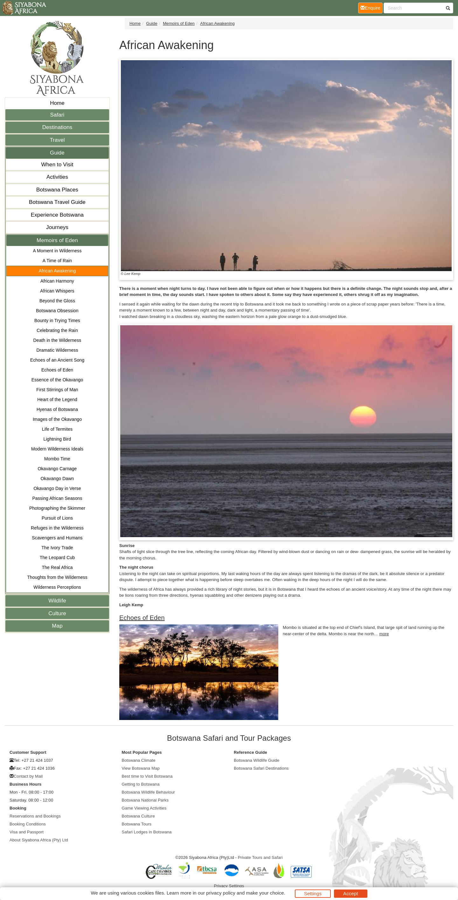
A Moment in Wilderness (57, 250)
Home (57, 103)
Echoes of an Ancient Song (57, 360)
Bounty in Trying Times (57, 320)
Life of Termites (57, 429)
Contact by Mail (28, 776)
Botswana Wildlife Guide (256, 760)
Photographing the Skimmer (57, 508)
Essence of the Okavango (57, 379)
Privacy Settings (229, 885)
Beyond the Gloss (57, 300)
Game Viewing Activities (144, 808)
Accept (350, 893)
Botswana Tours (137, 824)
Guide (57, 153)
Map (57, 626)
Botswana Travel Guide (57, 202)
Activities (57, 177)
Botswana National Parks (145, 800)
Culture (57, 613)
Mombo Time (57, 458)
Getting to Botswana (141, 784)
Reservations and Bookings (35, 816)
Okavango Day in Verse (57, 488)
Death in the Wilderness (57, 340)
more (384, 633)
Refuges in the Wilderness (57, 527)
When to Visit (57, 165)
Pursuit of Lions (57, 518)
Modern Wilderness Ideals (57, 448)
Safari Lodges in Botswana (147, 832)
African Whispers (57, 290)
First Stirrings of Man (57, 389)
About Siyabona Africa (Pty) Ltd (39, 840)
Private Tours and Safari (260, 857)
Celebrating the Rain (57, 330)
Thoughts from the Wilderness (57, 577)
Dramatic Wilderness (57, 350)
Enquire (371, 7)
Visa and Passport (27, 832)
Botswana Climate (139, 760)
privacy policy (220, 893)
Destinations (57, 127)
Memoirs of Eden (57, 240)
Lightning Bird (57, 439)
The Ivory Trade (57, 547)
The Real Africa (57, 567)
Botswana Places (57, 190)
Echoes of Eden (57, 369)
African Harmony (57, 281)
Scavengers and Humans (57, 537)
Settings (313, 893)
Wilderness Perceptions (57, 587)
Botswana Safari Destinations (261, 768)
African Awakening (57, 270)
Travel (57, 140)
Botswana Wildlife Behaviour (148, 792)
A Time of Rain (57, 260)
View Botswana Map (141, 768)
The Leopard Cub (57, 557)
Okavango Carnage (57, 468)
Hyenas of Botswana (57, 409)
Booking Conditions (28, 824)
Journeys (57, 227)
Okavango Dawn (57, 478)
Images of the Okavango (57, 419)
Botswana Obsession (57, 310)
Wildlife (57, 601)
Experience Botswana (57, 215)
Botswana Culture (138, 816)
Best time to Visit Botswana (147, 776)
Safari (57, 115)
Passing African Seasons (57, 498)
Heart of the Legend (57, 399)
